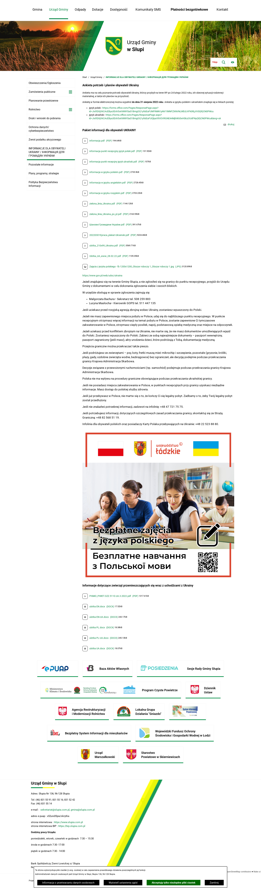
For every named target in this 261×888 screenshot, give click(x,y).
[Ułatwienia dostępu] (232, 62)
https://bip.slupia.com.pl (72, 826)
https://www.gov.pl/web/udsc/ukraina (102, 275)
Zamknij (214, 882)
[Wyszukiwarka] (223, 62)
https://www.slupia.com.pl (68, 822)
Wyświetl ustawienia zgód (123, 882)
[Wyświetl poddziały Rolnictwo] (70, 109)
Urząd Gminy (96, 77)
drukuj (231, 124)
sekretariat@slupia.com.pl (55, 809)
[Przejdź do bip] (214, 62)
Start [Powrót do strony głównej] (84, 77)
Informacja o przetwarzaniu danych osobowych (68, 882)
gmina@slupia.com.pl (83, 809)
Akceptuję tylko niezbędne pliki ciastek (173, 882)
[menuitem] (37, 9)
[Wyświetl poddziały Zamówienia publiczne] (70, 92)
